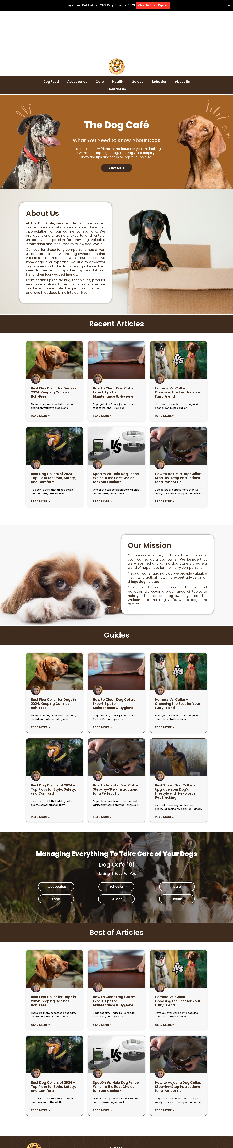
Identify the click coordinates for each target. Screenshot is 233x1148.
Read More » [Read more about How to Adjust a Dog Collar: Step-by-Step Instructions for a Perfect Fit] (164, 455)
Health (117, 35)
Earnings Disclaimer (126, 1127)
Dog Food (51, 35)
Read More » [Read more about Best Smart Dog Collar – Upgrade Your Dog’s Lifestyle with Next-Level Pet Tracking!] (164, 771)
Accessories (77, 35)
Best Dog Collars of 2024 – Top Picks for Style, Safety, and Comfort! (53, 432)
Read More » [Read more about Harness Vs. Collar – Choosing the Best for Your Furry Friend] (164, 370)
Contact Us (116, 43)
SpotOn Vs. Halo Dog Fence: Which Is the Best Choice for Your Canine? (116, 432)
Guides (137, 35)
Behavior (159, 35)
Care (100, 35)
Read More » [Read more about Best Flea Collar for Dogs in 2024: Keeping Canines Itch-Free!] (40, 370)
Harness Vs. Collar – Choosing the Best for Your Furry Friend (177, 346)
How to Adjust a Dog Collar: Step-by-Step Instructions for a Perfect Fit (178, 432)
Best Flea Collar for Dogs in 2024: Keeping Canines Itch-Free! (53, 346)
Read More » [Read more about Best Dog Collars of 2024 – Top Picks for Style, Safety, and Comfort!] (40, 455)
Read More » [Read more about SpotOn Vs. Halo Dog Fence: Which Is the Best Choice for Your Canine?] (102, 455)
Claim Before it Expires (153, 5)
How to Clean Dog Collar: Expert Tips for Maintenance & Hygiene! (114, 346)
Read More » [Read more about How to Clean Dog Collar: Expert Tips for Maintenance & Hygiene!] (102, 370)
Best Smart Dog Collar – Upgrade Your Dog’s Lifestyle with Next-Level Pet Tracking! (175, 745)
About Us (182, 35)
